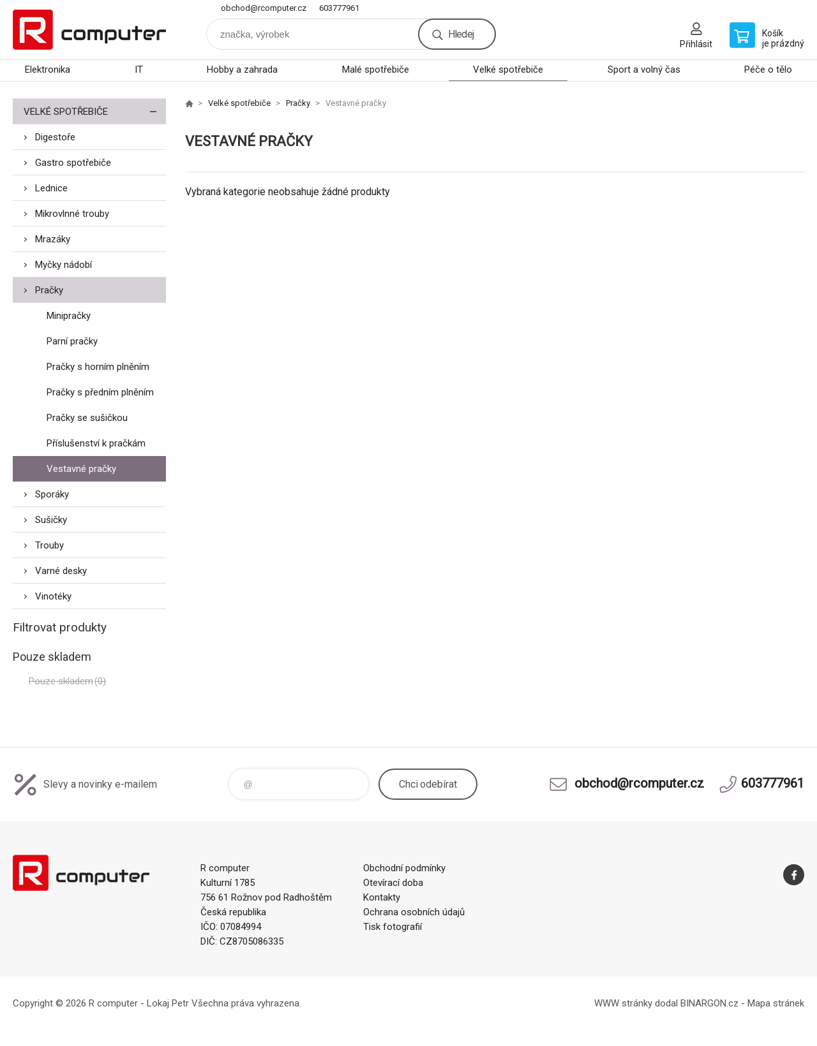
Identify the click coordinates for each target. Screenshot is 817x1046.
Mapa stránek (775, 1003)
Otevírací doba (393, 882)
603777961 (339, 8)
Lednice (51, 188)
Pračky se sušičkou (87, 418)
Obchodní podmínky (404, 868)
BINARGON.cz (709, 1003)
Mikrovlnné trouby (72, 213)
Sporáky (52, 494)
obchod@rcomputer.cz (263, 8)
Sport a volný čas (644, 69)
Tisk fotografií (392, 926)
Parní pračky (72, 341)
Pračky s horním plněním (98, 366)
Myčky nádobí (63, 264)
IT (139, 69)
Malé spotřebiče (375, 69)
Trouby (49, 545)
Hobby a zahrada (242, 69)
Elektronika (47, 69)
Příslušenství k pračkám (96, 443)
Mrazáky (52, 239)
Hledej (461, 34)
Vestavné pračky (81, 469)
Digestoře (55, 137)
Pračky (49, 290)
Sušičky (51, 520)
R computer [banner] (89, 29)
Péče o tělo (768, 69)
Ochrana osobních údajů (414, 912)
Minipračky (69, 315)
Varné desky (61, 571)
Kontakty (381, 897)
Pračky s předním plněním (100, 392)
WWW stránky (623, 1003)
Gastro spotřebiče (73, 162)
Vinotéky (53, 596)
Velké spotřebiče (508, 69)
